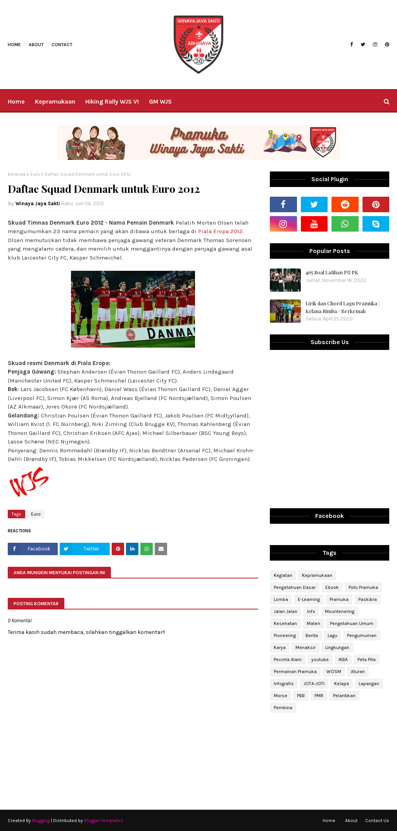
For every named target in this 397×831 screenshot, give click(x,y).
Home (14, 44)
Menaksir (305, 647)
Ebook (332, 587)
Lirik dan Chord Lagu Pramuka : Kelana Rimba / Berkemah (343, 307)
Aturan (358, 671)
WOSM (333, 671)
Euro (35, 174)
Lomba (281, 599)
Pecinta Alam (288, 659)
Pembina (283, 707)
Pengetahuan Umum (351, 623)
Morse (280, 695)
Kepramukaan (317, 575)
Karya (280, 647)
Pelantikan (344, 695)
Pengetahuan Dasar (295, 587)
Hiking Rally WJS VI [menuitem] (112, 101)
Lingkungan (337, 647)
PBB (301, 695)
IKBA (343, 659)
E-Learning (309, 599)
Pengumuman (361, 635)
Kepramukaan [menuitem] (55, 101)
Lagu (332, 635)
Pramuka (339, 599)
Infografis (284, 683)
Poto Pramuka (363, 587)
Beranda (17, 174)
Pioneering (285, 635)
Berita (312, 635)
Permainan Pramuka (295, 671)
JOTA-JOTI (314, 683)
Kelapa (341, 683)
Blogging (41, 820)
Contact (62, 44)
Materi (313, 623)
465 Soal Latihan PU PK (332, 272)
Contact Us (377, 820)
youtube (320, 659)
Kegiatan (283, 575)
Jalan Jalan (285, 611)
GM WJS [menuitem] (160, 101)
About (36, 44)
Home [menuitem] (16, 101)
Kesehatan (285, 623)
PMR (318, 695)
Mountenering (339, 611)
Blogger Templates (103, 820)
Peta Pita (366, 659)
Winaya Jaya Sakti (38, 203)
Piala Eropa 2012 (220, 231)
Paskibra (367, 599)
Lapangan (369, 683)
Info (311, 611)
